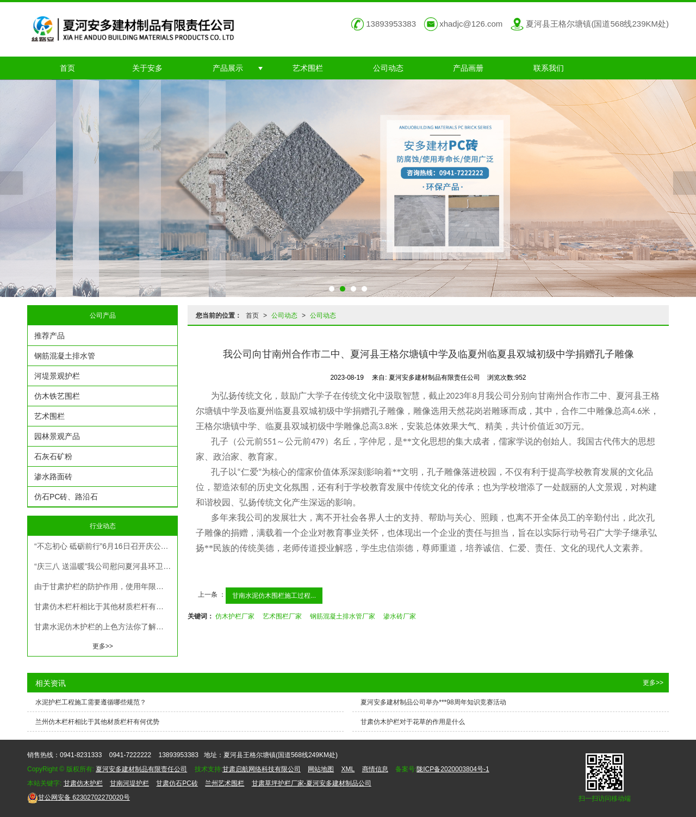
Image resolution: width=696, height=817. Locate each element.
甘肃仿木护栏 (83, 783)
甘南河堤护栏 (129, 783)
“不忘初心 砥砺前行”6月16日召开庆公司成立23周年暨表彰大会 (105, 546)
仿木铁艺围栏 (57, 396)
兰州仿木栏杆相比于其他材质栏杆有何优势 (97, 722)
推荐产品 (49, 335)
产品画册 (468, 68)
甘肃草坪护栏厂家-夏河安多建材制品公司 (311, 783)
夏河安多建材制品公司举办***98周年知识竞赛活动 (433, 702)
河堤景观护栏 (57, 376)
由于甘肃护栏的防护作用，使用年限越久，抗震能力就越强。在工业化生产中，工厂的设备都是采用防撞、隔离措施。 (105, 586)
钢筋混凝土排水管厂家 (342, 616)
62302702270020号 (78, 797)
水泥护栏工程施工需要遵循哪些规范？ (90, 702)
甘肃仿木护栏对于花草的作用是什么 (413, 722)
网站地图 (321, 769)
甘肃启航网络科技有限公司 (261, 769)
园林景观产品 (57, 436)
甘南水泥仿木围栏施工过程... (274, 595)
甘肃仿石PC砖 (177, 783)
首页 (67, 68)
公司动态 (388, 68)
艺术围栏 (308, 68)
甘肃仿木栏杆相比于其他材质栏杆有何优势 (105, 606)
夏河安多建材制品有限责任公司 (141, 769)
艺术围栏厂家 (282, 616)
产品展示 (228, 68)
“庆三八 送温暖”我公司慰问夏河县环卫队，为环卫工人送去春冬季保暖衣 (105, 566)
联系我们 (548, 68)
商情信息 (375, 769)
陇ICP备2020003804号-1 (453, 769)
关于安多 (147, 68)
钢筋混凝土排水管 (64, 355)
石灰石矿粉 (53, 456)
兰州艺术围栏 (224, 783)
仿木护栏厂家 (234, 616)
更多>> (102, 646)
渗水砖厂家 (399, 616)
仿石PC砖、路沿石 (66, 496)
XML (348, 769)
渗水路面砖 (53, 476)
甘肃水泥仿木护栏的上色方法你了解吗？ (102, 626)
